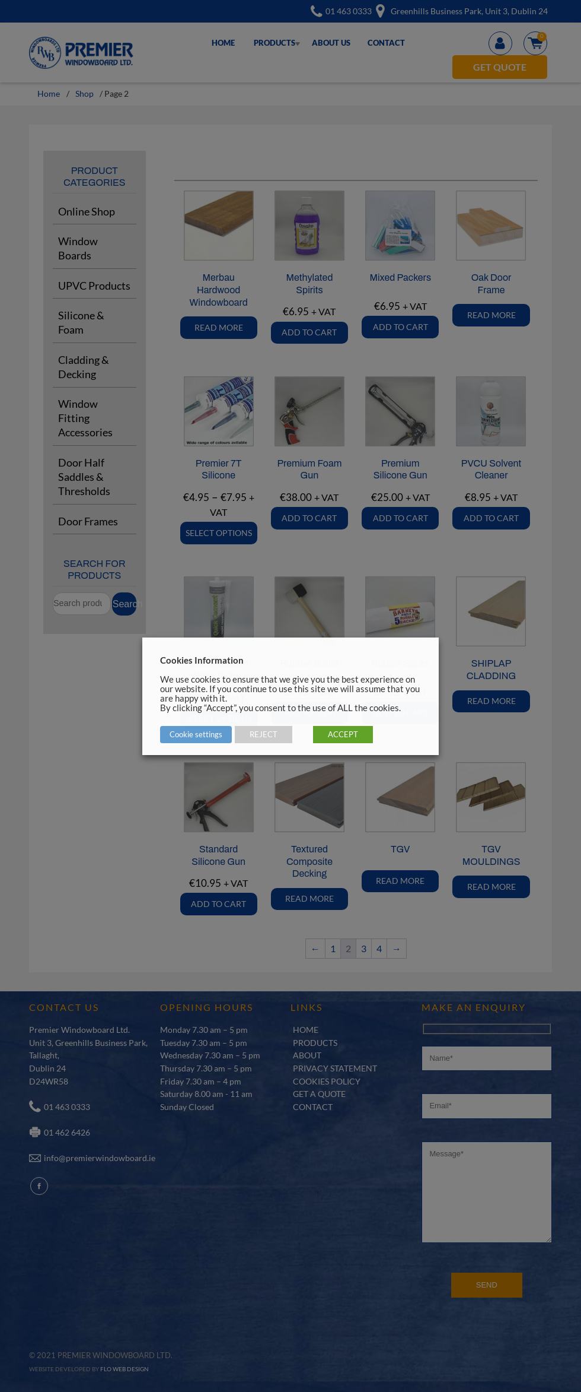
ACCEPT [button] (343, 734)
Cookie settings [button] (196, 734)
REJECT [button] (263, 734)
